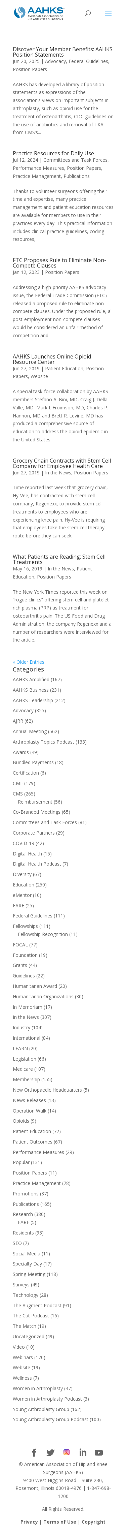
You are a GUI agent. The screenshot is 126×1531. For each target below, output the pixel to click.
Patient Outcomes (32, 1141)
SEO (17, 1243)
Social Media (26, 1253)
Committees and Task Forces (75, 160)
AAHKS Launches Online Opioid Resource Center (52, 359)
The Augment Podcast (37, 1305)
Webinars (23, 1357)
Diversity (22, 874)
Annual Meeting (30, 731)
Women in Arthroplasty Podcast (47, 1399)
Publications (77, 176)
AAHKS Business (31, 690)
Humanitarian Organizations (43, 996)
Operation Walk (29, 1110)
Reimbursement (35, 802)
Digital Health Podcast (37, 864)
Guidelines (24, 975)
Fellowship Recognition (43, 934)
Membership (26, 1079)
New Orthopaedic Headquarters (47, 1090)
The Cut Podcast (31, 1315)
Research (23, 1214)
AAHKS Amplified (31, 679)
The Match (24, 1326)
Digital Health (27, 853)
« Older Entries (28, 662)
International (26, 1038)
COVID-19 (23, 843)
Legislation (24, 1059)
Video (19, 1347)
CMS (18, 793)
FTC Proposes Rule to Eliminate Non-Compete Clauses (59, 262)
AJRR (18, 721)
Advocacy (55, 61)
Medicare (23, 1069)
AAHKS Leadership (33, 700)
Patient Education (64, 368)
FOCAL (20, 944)
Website (39, 376)
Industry (21, 1027)
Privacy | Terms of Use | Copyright (63, 1522)
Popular (21, 1162)
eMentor (22, 895)
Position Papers (30, 69)
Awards (21, 752)
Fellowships (25, 926)
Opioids (21, 1121)
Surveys (21, 1284)
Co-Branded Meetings (36, 812)
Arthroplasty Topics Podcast (43, 742)
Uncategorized (28, 1336)
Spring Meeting (29, 1274)
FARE (18, 905)
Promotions (26, 1193)
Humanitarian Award (35, 986)
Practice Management (37, 176)
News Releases (29, 1100)
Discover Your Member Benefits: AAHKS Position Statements (63, 51)
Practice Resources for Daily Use (53, 153)
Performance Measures (38, 168)
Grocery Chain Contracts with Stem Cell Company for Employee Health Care (62, 463)
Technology (25, 1295)
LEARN (20, 1048)
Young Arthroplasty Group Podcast (50, 1419)
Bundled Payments (33, 762)
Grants (20, 965)
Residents (23, 1232)
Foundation (25, 955)
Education (23, 884)
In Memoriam (27, 1007)
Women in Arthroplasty (38, 1388)
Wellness (22, 1378)
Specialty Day (27, 1263)
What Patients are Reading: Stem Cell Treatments (59, 559)
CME (18, 783)
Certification (26, 773)
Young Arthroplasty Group (41, 1409)
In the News (58, 472)
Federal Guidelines (88, 61)
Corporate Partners (34, 833)
